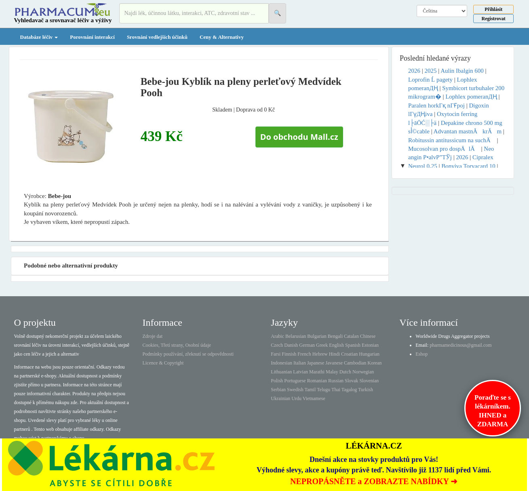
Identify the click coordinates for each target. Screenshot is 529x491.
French (304, 354)
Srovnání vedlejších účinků (157, 37)
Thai (335, 389)
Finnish (289, 354)
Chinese (368, 336)
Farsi (275, 354)
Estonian (370, 345)
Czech (277, 345)
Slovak (351, 381)
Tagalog (349, 389)
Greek (322, 345)
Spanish (352, 345)
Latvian (300, 372)
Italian (299, 363)
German (307, 345)
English (336, 345)
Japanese (316, 363)
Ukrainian (280, 398)
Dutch (345, 372)
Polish (277, 381)
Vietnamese (314, 398)
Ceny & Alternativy (222, 37)
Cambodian (355, 363)
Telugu (323, 389)
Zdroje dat (152, 336)
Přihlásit (493, 9)
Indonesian (281, 363)
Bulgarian (316, 336)
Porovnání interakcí (92, 37)
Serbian (278, 389)
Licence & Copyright (162, 363)
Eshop (421, 354)
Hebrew (320, 354)
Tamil (310, 389)
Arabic (277, 336)
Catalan (351, 336)
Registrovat (494, 18)
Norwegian (363, 372)
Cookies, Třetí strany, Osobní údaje (176, 345)
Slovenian (369, 381)
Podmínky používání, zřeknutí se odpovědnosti (188, 354)
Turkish (365, 389)
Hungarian (369, 354)
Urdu (296, 398)
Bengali (335, 336)
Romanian (317, 381)
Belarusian (295, 336)
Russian (336, 381)
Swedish (295, 389)
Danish (291, 345)
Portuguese (295, 381)
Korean (374, 363)
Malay (332, 372)
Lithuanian (281, 372)
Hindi (334, 354)
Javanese (334, 363)
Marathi (317, 372)
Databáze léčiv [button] (39, 37)
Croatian (349, 354)
